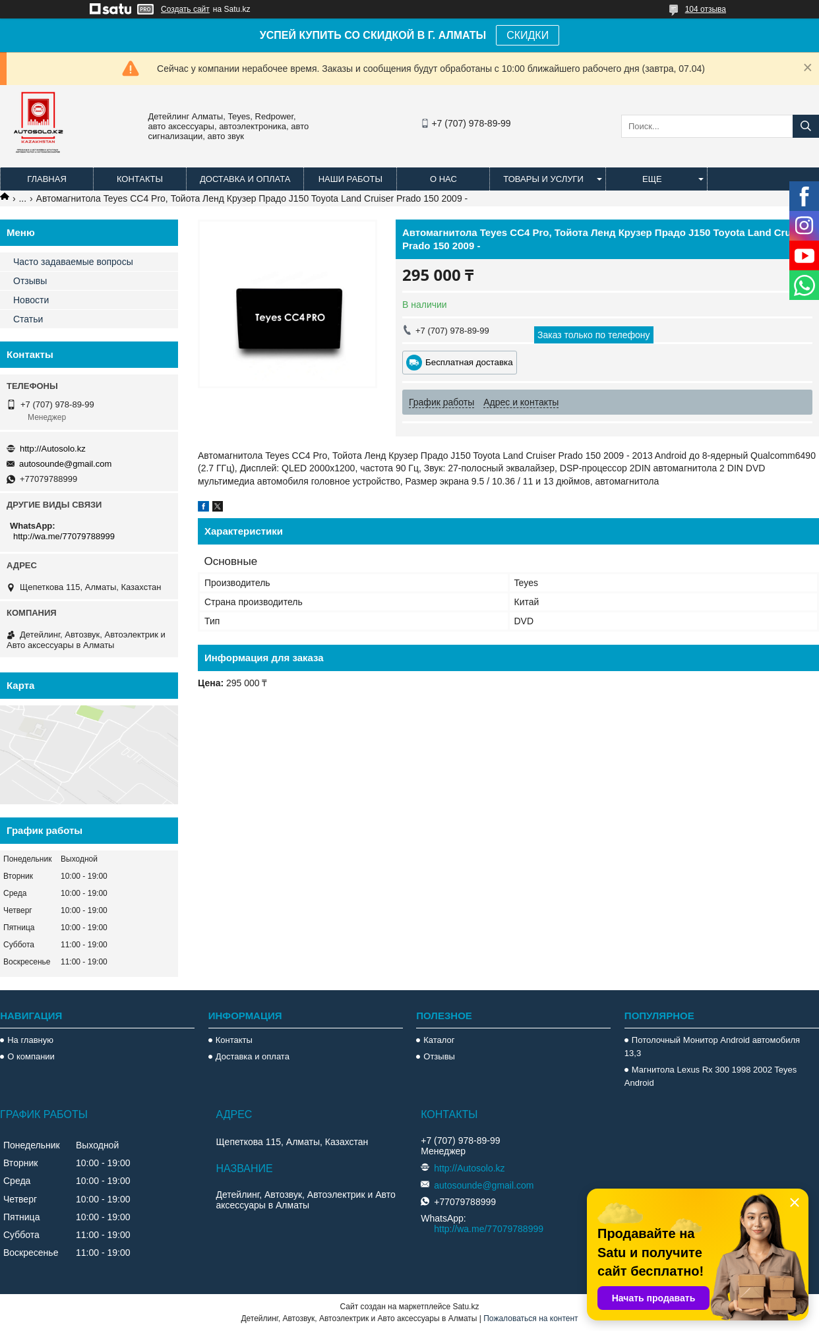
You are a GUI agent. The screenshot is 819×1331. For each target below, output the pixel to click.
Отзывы (30, 281)
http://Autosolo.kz (53, 449)
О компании (31, 1056)
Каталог (438, 1040)
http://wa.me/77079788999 (64, 536)
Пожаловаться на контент (530, 1318)
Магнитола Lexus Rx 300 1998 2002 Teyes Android (710, 1076)
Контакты (140, 179)
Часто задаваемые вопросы (73, 261)
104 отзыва (705, 9)
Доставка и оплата (245, 179)
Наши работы (350, 179)
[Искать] (806, 126)
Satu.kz (465, 1306)
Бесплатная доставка (469, 362)
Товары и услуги (543, 179)
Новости (31, 300)
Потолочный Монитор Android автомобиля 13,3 (712, 1046)
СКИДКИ (527, 35)
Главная (47, 179)
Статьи (28, 319)
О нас (443, 179)
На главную (30, 1040)
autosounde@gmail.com (65, 464)
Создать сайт (185, 9)
